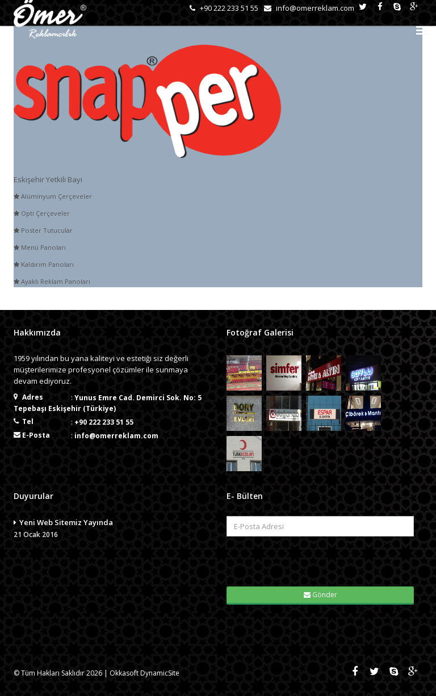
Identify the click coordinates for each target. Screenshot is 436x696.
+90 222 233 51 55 (103, 422)
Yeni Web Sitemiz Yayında (111, 529)
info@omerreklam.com (116, 436)
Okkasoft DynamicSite (144, 673)
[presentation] (297, 560)
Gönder (320, 594)
